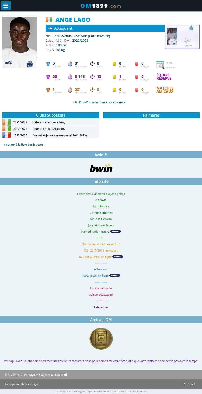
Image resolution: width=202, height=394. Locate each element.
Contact (189, 384)
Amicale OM (101, 319)
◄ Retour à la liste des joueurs (22, 145)
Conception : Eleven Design (21, 384)
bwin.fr (101, 154)
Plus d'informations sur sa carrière (99, 102)
